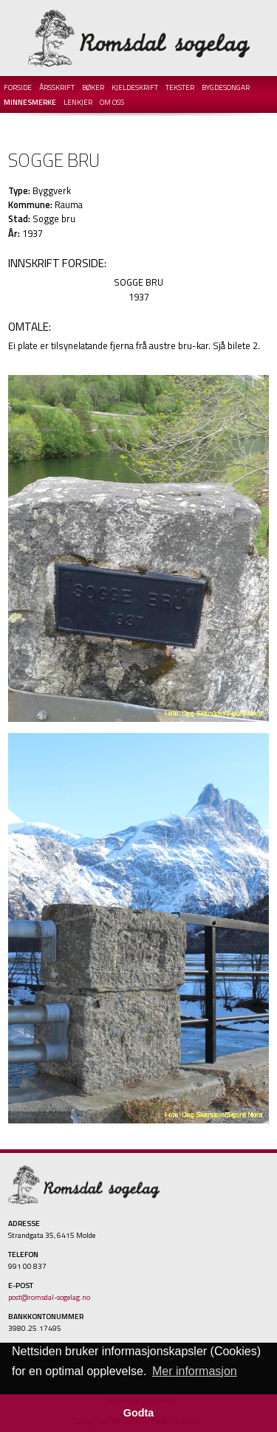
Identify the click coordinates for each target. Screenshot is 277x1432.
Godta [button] (138, 1413)
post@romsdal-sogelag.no (49, 1297)
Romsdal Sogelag (139, 38)
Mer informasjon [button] (194, 1371)
